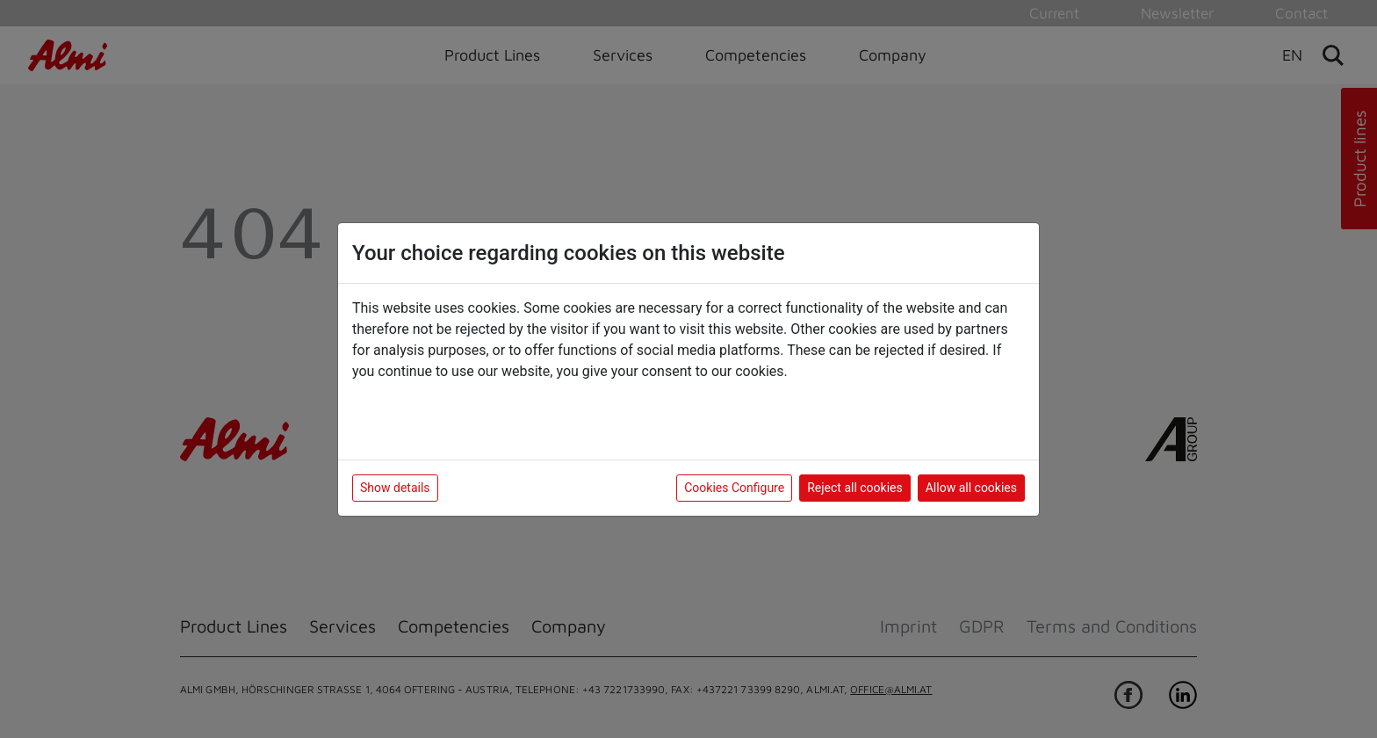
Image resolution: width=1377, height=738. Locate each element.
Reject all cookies (855, 488)
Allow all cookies (971, 488)
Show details (395, 488)
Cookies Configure (734, 488)
